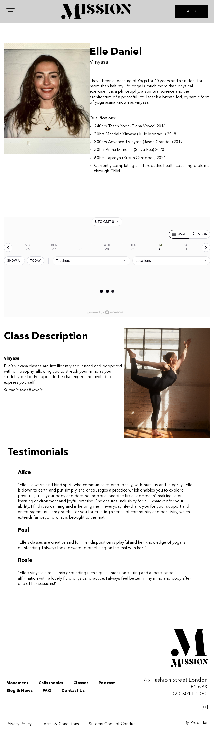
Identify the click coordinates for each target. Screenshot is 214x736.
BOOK (191, 11)
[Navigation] (10, 10)
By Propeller (196, 723)
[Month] (199, 234)
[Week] (179, 234)
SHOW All (14, 260)
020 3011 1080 (189, 694)
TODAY (35, 260)
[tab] (27, 247)
